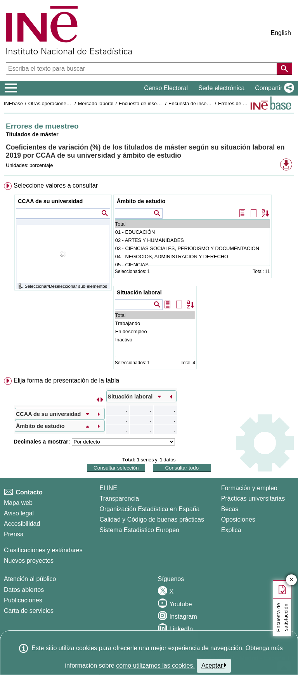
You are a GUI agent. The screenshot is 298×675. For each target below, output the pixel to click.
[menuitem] (149, 277)
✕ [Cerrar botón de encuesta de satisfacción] (292, 580)
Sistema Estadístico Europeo (139, 530)
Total (192, 224)
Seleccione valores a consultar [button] (56, 185)
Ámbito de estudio (141, 201)
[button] (273, 88)
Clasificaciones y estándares (43, 550)
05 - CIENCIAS (192, 265)
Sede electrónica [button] (221, 88)
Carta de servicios (29, 610)
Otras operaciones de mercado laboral (70, 103)
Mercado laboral (96, 103)
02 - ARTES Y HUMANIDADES (192, 240)
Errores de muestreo (240, 103)
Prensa (14, 534)
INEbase (13, 103)
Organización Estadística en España (150, 509)
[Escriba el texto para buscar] (142, 69)
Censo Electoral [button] (166, 88)
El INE (108, 488)
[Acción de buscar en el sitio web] (284, 69)
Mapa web (18, 502)
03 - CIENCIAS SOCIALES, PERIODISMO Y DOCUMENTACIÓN (192, 248)
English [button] (281, 33)
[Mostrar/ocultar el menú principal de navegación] (11, 88)
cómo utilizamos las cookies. (155, 665)
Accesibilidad (22, 523)
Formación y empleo (249, 488)
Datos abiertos (24, 589)
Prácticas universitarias (253, 498)
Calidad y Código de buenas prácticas (152, 519)
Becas (229, 509)
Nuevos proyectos (29, 560)
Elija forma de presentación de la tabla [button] (66, 380)
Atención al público (30, 579)
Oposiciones (238, 519)
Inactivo (155, 340)
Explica (231, 530)
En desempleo (155, 331)
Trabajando (155, 323)
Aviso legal (19, 513)
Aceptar (214, 665)
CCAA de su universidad (50, 201)
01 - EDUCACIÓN (192, 232)
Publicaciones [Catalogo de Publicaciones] (23, 600)
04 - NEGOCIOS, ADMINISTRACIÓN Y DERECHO (192, 256)
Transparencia (119, 498)
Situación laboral (139, 292)
